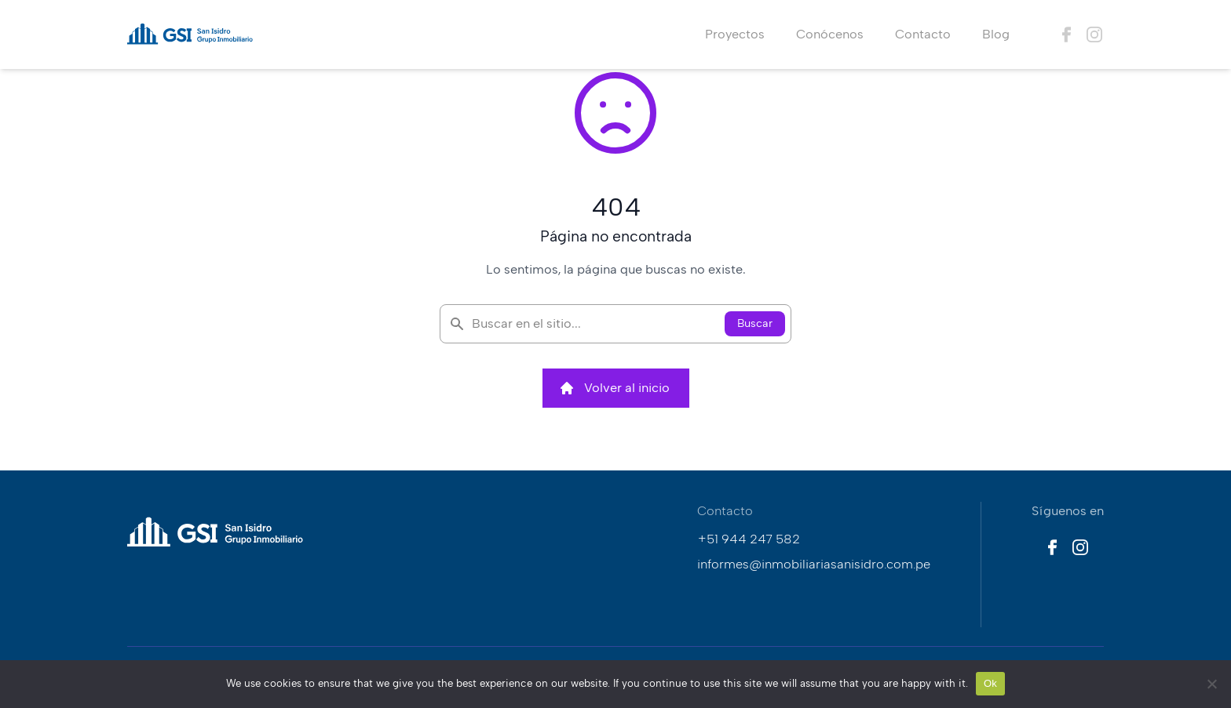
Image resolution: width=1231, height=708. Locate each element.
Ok (990, 683)
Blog (996, 34)
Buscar (755, 323)
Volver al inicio (614, 388)
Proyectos (735, 34)
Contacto (923, 34)
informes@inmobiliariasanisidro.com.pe (813, 564)
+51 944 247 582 (748, 539)
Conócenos (830, 34)
